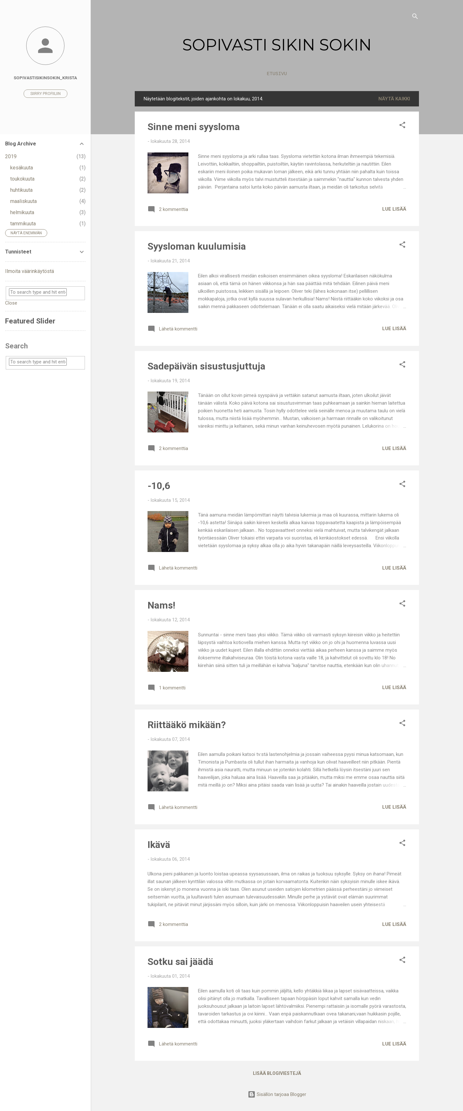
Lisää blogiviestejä (277, 1073)
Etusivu (277, 74)
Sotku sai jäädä (180, 961)
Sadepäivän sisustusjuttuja (206, 366)
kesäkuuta (21, 168)
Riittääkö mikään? (187, 724)
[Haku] (415, 17)
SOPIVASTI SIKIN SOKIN (277, 45)
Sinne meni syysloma (194, 126)
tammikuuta (23, 224)
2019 (11, 156)
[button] (402, 126)
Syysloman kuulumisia (197, 246)
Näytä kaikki (394, 99)
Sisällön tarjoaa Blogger (277, 1094)
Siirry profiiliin (45, 93)
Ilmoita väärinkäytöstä (29, 271)
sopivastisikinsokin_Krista (45, 77)
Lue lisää (394, 209)
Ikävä (159, 844)
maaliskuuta (23, 201)
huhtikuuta (21, 190)
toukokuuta (22, 179)
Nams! (161, 605)
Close (11, 303)
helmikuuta (22, 212)
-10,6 (159, 485)
